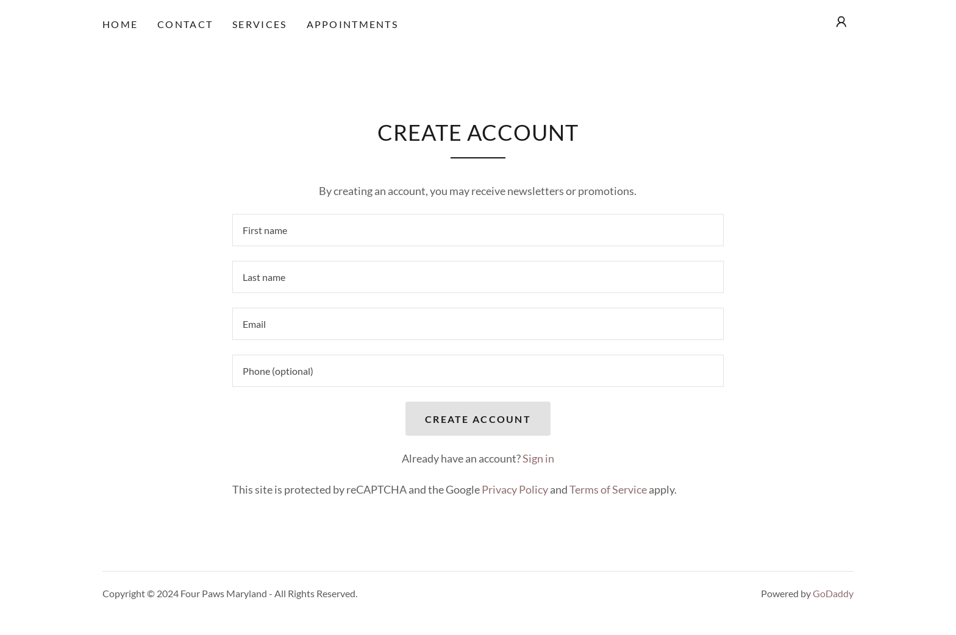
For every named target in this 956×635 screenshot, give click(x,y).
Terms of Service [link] (608, 489)
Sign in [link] (538, 458)
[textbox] (477, 230)
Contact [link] (185, 24)
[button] (841, 22)
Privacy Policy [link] (515, 489)
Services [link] (259, 24)
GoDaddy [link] (833, 593)
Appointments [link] (352, 24)
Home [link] (120, 24)
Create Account (478, 419)
